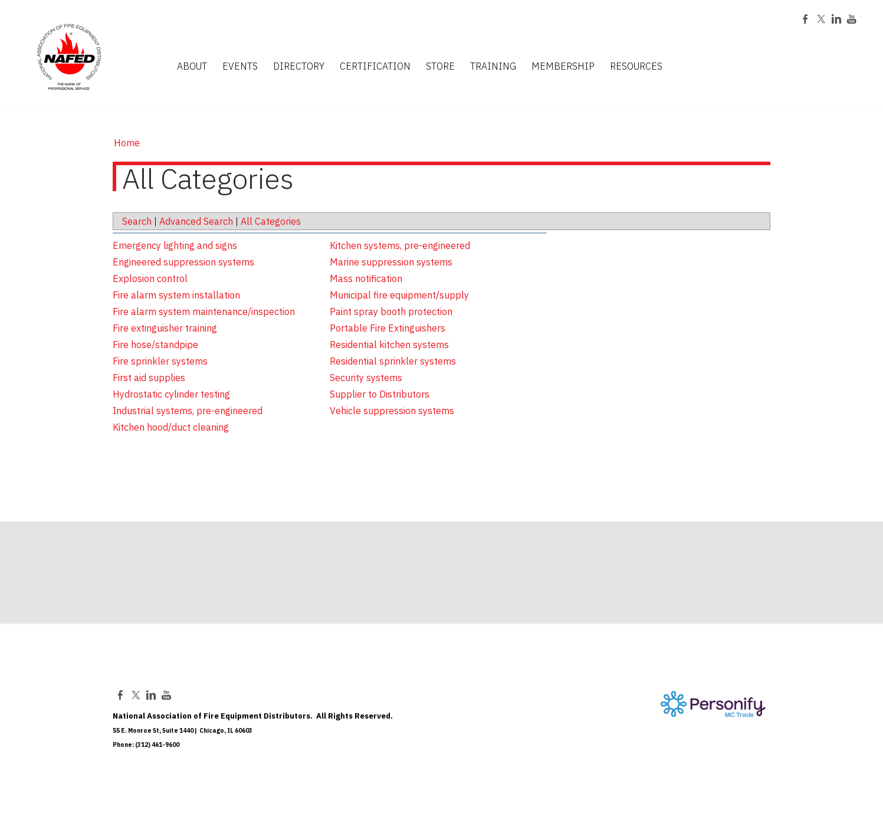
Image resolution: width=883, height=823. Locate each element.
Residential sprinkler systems (393, 361)
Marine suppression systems (391, 262)
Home (127, 143)
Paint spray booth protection (391, 311)
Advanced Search (196, 221)
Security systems (366, 377)
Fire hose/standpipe (155, 344)
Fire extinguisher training (165, 328)
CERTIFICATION (375, 67)
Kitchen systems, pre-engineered (400, 245)
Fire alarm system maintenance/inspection (204, 311)
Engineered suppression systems (183, 262)
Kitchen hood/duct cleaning (171, 427)
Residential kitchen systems (389, 344)
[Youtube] (851, 20)
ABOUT (192, 67)
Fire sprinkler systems (160, 361)
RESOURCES (636, 67)
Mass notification (366, 278)
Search (137, 221)
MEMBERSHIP (563, 67)
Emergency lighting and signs (175, 245)
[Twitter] (821, 20)
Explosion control (150, 278)
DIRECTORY (298, 67)
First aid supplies (149, 377)
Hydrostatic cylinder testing (171, 394)
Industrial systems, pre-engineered (187, 411)
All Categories (271, 221)
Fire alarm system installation (176, 295)
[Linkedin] (836, 20)
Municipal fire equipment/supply (399, 295)
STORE (440, 67)
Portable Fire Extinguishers (387, 328)
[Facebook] (805, 20)
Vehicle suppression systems (392, 411)
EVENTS (240, 67)
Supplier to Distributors (379, 394)
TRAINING (493, 67)
